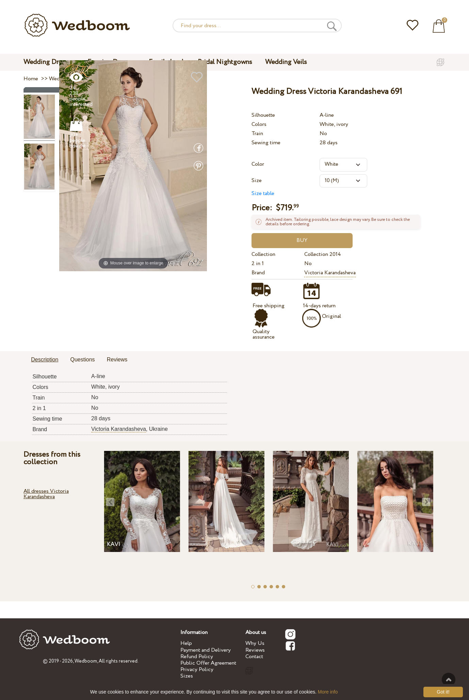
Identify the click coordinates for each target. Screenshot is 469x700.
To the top (448, 679)
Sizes (186, 676)
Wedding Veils (286, 62)
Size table (263, 193)
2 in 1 (258, 263)
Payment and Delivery (205, 650)
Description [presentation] (44, 359)
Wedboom (86, 661)
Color (258, 164)
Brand (258, 273)
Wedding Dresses (49, 62)
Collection (263, 254)
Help (186, 643)
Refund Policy (196, 657)
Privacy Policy (196, 669)
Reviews (255, 650)
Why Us (254, 643)
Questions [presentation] (82, 359)
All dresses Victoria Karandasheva (46, 494)
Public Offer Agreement (208, 663)
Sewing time (266, 143)
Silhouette (263, 115)
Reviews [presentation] (117, 359)
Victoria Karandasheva (330, 273)
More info (328, 692)
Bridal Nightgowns (225, 62)
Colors (259, 124)
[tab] (45, 360)
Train (257, 133)
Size (257, 180)
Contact (254, 657)
